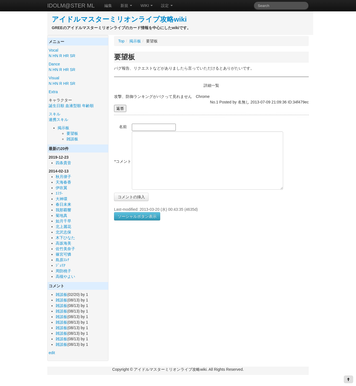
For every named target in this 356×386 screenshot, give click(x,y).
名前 (123, 127)
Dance (54, 64)
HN (55, 56)
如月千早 (63, 221)
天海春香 (63, 182)
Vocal (53, 50)
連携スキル (58, 119)
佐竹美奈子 (65, 249)
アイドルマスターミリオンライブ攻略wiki (119, 19)
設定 (167, 5)
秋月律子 (63, 176)
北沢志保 (63, 232)
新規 (126, 5)
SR (72, 56)
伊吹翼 (61, 188)
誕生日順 (56, 105)
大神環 (61, 199)
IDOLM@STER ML (71, 5)
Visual (54, 78)
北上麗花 (63, 226)
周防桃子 (63, 271)
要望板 (72, 133)
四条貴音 (63, 163)
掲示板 (63, 128)
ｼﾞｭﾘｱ (60, 265)
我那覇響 (63, 210)
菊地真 (61, 215)
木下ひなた (65, 237)
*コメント (122, 161)
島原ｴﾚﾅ (62, 260)
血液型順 (73, 105)
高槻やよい (65, 276)
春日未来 (63, 204)
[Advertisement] (160, 276)
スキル (54, 114)
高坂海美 (63, 243)
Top (121, 41)
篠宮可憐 (63, 254)
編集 (108, 5)
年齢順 (88, 105)
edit (52, 353)
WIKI (146, 5)
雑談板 (72, 139)
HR (66, 56)
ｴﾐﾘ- (59, 193)
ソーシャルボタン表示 (137, 216)
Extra (53, 92)
